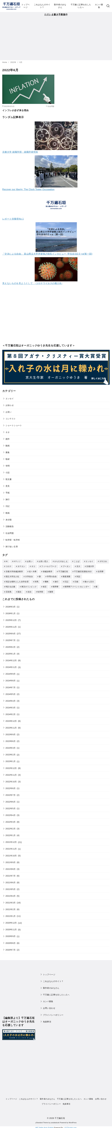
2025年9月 (11, 632)
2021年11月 (11, 848)
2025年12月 (11, 619)
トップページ (25, 5)
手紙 (8, 493)
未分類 (9, 520)
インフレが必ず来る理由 (15, 110)
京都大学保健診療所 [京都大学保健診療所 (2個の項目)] (14, 571)
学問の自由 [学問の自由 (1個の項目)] (51, 576)
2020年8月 (11, 942)
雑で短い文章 (12, 546)
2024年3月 (11, 706)
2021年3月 (11, 902)
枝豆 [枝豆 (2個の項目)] (45, 586)
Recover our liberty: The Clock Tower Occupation (28, 189)
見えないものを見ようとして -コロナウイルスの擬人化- (32, 283)
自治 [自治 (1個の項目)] (29, 591)
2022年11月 (11, 774)
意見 (8, 486)
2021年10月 (11, 855)
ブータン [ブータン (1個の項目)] (66, 566)
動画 (8, 446)
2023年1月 (11, 760)
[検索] (108, 6)
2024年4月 (11, 700)
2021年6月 (11, 881)
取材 (8, 459)
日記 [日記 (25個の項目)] (66, 581)
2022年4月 (11, 814)
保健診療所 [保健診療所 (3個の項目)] (47, 571)
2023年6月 (11, 740)
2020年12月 (11, 922)
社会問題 (10, 533)
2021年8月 (11, 868)
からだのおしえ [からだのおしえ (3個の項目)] (61, 561)
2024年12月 (11, 659)
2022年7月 (11, 794)
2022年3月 (11, 821)
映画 (8, 513)
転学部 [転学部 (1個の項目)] (40, 591)
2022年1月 (11, 834)
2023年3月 (11, 747)
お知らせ (10, 405)
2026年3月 (11, 606)
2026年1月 (11, 612)
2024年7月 (11, 686)
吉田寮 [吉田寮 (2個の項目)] (100, 571)
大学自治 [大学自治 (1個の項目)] (29, 576)
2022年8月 (11, 787)
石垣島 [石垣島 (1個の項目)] (8, 591)
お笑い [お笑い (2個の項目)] (30, 561)
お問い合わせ (49, 1007)
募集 (8, 452)
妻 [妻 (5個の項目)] (40, 576)
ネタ (8, 432)
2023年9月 (11, 733)
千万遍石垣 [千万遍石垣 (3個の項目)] (63, 571)
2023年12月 (11, 720)
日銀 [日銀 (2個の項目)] (76, 581)
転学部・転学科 (13, 540)
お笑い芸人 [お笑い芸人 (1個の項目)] (43, 561)
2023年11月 (11, 727)
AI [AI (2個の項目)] (7, 561)
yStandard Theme (41, 1121)
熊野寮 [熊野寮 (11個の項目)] (55, 586)
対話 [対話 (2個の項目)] (78, 576)
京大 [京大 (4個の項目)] (78, 566)
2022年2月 (11, 827)
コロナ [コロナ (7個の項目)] (8, 566)
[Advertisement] (56, 38)
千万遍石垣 (60, 1117)
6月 (21, 62)
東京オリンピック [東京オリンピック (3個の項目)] (29, 586)
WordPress (73, 1121)
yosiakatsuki (55, 1121)
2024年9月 (11, 673)
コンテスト (11, 419)
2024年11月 (11, 666)
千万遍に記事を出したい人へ (81, 5)
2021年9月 (11, 861)
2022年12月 (11, 767)
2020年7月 (11, 949)
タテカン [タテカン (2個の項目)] (21, 566)
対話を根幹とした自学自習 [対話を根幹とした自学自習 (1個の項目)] (17, 581)
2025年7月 (11, 639)
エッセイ (10, 398)
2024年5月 (11, 693)
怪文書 (9, 479)
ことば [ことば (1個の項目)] (76, 561)
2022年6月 (11, 801)
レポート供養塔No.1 (13, 219)
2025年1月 (11, 653)
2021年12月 (11, 841)
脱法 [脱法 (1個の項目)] (19, 591)
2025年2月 (11, 646)
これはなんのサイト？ (42, 5)
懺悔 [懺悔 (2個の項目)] (47, 581)
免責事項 (47, 1021)
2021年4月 (11, 895)
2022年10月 (11, 780)
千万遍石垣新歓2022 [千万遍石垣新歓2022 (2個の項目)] (83, 571)
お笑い (9, 412)
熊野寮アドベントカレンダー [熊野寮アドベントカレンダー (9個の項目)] (76, 586)
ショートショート (14, 425)
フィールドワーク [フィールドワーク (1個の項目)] (48, 566)
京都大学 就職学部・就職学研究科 (20, 152)
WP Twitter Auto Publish (45, 1126)
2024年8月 (11, 679)
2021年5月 (11, 888)
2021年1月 (11, 915)
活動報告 (10, 526)
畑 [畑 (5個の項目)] (96, 586)
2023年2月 (11, 753)
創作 (8, 439)
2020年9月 (11, 935)
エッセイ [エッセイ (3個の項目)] (89, 561)
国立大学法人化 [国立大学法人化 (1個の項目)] (12, 576)
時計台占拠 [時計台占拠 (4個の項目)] (10, 586)
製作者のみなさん (60, 5)
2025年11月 (11, 626)
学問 (8, 466)
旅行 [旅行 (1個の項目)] (56, 581)
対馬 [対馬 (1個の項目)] (37, 581)
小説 (8, 472)
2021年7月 (11, 875)
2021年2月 (11, 908)
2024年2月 (11, 713)
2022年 (13, 62)
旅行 (8, 499)
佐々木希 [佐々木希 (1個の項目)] (33, 571)
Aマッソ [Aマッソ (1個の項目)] (17, 561)
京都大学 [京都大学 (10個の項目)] (90, 566)
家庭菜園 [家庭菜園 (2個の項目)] (66, 576)
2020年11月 (11, 928)
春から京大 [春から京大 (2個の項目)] (89, 581)
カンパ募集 (99, 5)
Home (5, 62)
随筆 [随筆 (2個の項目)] (51, 591)
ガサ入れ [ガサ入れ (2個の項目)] (103, 561)
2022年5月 (11, 807)
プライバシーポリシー (53, 1014)
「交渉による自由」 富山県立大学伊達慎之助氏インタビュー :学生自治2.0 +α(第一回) (47, 254)
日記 (8, 506)
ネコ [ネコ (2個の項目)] (33, 566)
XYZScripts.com (70, 1126)
